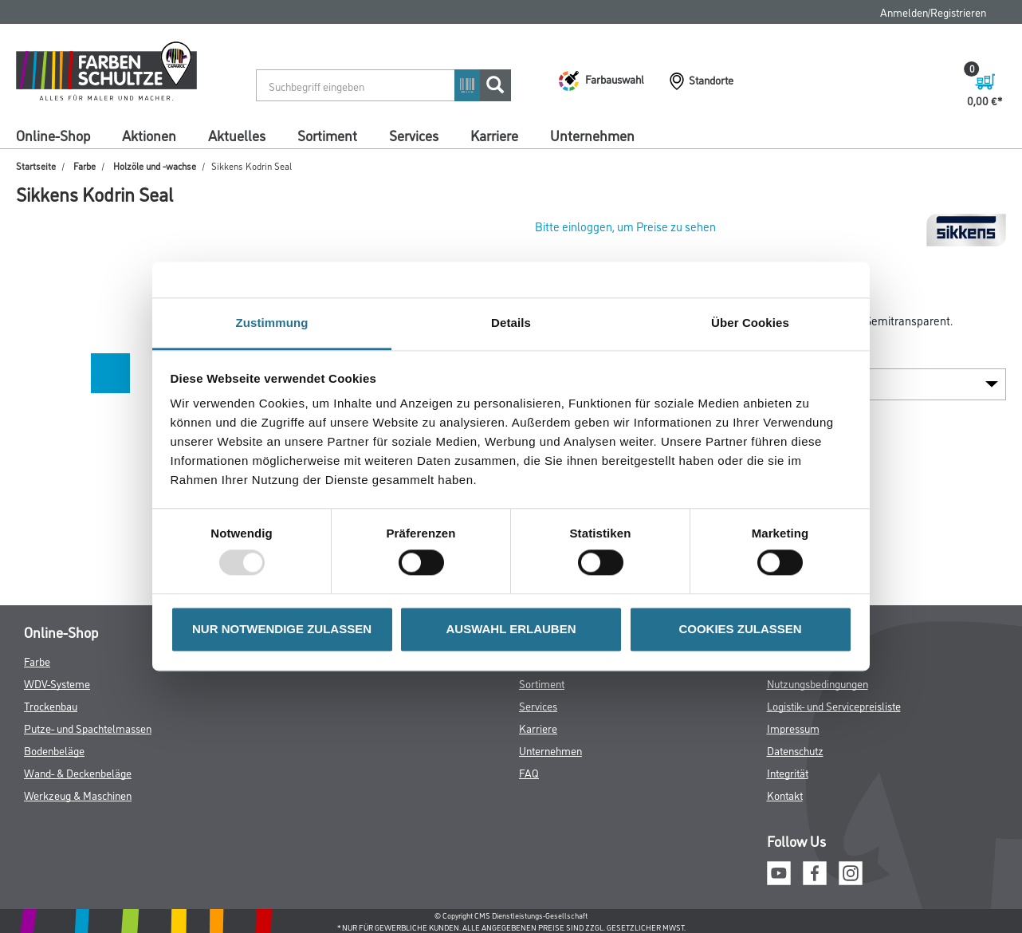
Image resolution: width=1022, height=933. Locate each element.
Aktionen (149, 134)
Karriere (494, 134)
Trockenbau (50, 705)
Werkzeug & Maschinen (78, 794)
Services (413, 134)
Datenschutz (795, 750)
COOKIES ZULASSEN (739, 629)
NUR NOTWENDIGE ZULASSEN (281, 629)
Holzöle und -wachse (154, 165)
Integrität (787, 772)
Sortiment (327, 134)
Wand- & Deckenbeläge (78, 772)
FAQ (529, 772)
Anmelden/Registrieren (933, 11)
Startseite (36, 165)
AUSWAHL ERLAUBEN (511, 629)
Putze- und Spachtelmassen (87, 727)
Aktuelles (236, 134)
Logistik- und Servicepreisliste (834, 705)
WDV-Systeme (57, 683)
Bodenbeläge (54, 750)
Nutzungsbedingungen (817, 683)
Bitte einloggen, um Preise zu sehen (625, 226)
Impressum (793, 727)
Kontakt (785, 794)
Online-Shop (53, 134)
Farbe (84, 165)
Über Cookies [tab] (750, 322)
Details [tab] (511, 322)
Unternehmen (592, 134)
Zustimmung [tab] (272, 322)
